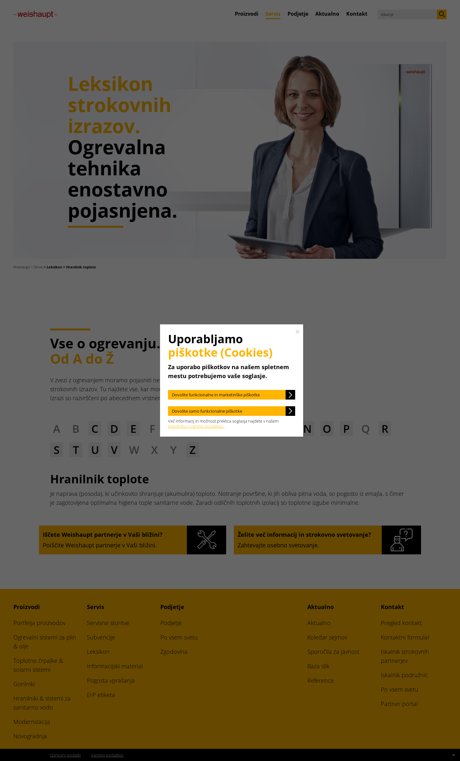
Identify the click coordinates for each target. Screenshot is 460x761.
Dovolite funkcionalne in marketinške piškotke (216, 395)
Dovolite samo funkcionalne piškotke (207, 411)
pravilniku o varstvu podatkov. (196, 426)
